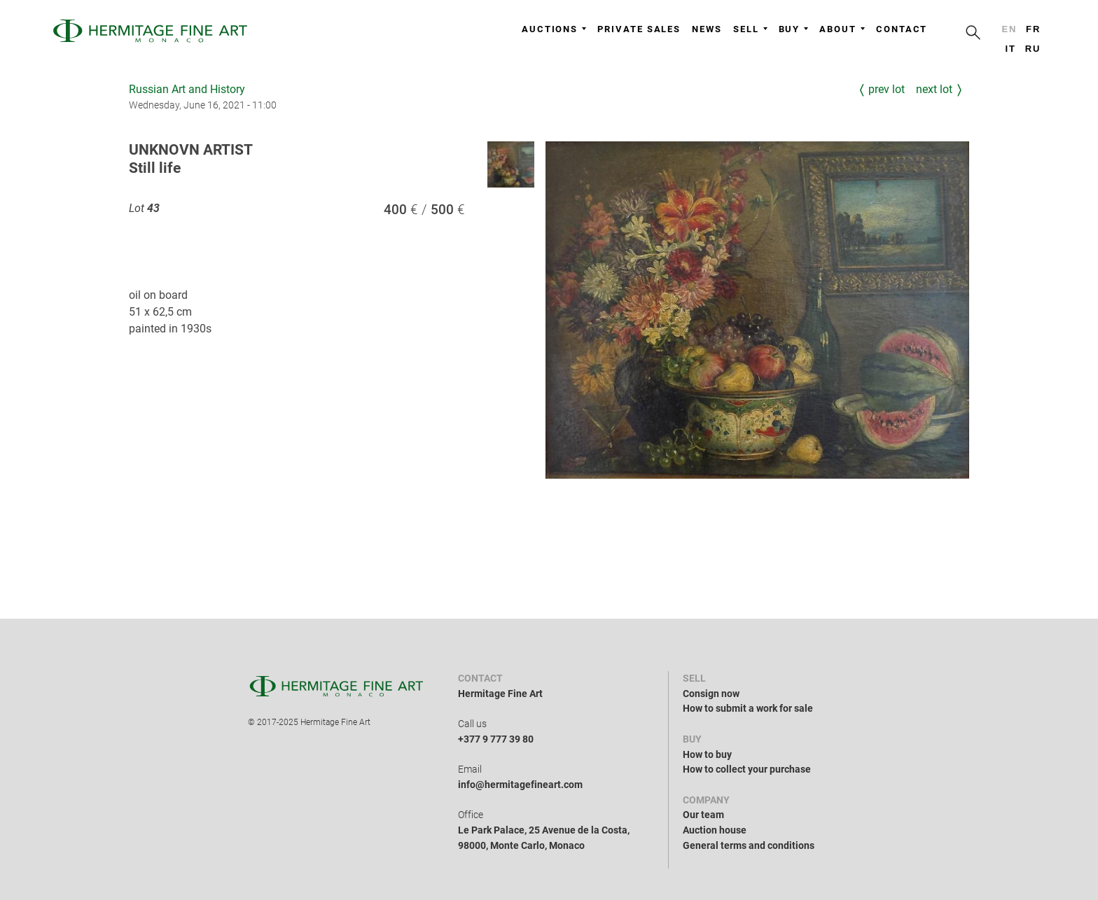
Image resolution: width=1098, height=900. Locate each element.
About (842, 29)
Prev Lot (886, 89)
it (1010, 48)
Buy (794, 29)
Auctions (554, 29)
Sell (750, 29)
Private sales (639, 29)
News (707, 29)
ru (1033, 48)
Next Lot (934, 89)
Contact (901, 29)
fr (1033, 29)
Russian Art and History (187, 89)
